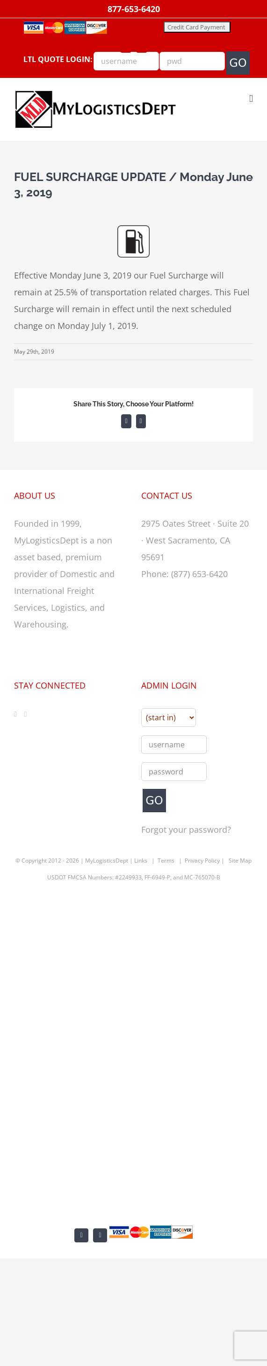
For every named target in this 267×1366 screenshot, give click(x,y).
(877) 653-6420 (199, 573)
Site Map (240, 860)
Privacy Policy (202, 860)
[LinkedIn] (25, 714)
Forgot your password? (186, 829)
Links (140, 860)
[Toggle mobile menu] (251, 99)
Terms (166, 860)
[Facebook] (15, 714)
